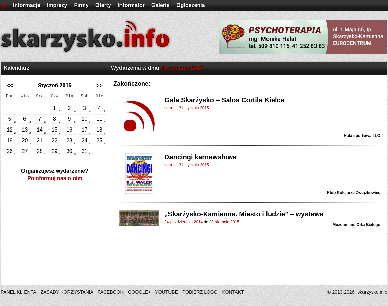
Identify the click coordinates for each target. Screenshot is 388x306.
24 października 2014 (183, 222)
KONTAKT (233, 292)
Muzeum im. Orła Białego (356, 224)
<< (10, 85)
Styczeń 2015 (55, 85)
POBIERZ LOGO (200, 292)
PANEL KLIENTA (19, 292)
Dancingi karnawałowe (200, 157)
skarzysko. (372, 292)
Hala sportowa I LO (362, 135)
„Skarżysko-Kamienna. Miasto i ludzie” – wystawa (244, 214)
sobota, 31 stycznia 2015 (186, 108)
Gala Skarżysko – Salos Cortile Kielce (224, 100)
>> (99, 85)
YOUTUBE (166, 292)
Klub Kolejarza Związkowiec (353, 192)
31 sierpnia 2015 (224, 222)
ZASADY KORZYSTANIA (67, 292)
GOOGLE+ (139, 292)
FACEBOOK (111, 292)
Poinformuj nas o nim (54, 178)
